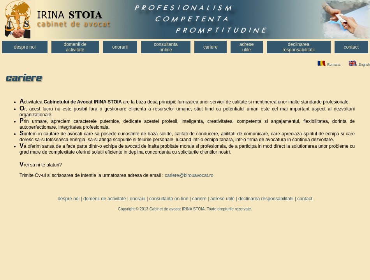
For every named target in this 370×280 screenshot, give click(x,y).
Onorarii (120, 47)
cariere (199, 198)
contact (304, 198)
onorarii (137, 198)
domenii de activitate (104, 198)
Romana (333, 64)
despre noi (68, 198)
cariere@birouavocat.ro (189, 175)
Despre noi (24, 47)
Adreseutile (247, 47)
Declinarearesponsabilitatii (298, 47)
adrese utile (222, 198)
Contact (351, 47)
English (364, 64)
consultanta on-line (169, 198)
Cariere (210, 47)
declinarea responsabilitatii (265, 198)
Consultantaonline (166, 47)
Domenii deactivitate (74, 47)
